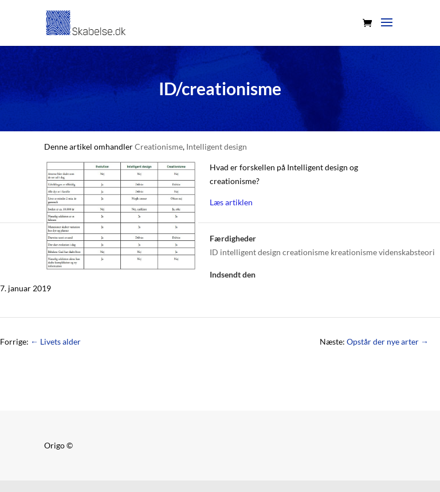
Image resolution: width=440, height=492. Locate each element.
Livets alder (55, 341)
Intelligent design (216, 146)
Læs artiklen (231, 202)
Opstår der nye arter (388, 341)
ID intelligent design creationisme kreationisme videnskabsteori (322, 252)
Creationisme (159, 146)
